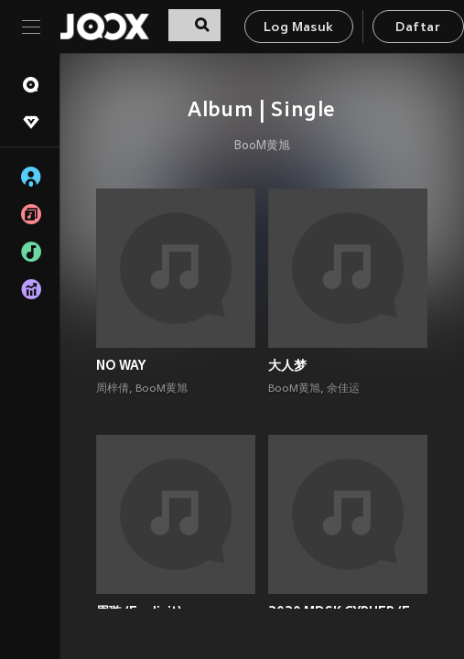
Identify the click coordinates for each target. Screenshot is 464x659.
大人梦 (287, 365)
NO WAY (121, 365)
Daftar (417, 28)
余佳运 (343, 389)
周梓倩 (112, 389)
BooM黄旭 (262, 146)
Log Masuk (299, 28)
